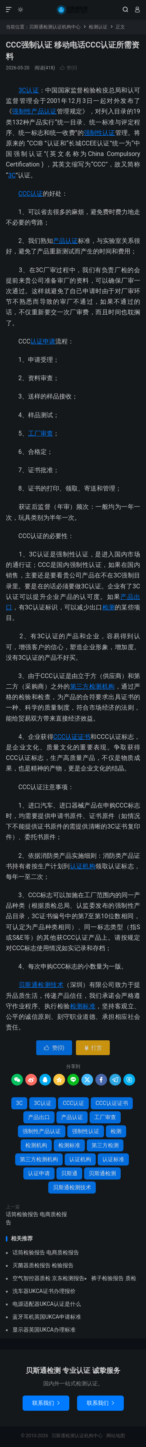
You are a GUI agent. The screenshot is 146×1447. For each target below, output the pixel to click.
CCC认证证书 (72, 736)
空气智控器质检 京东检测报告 (48, 1278)
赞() (68, 68)
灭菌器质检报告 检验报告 (43, 1265)
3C (12, 175)
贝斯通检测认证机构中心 (73, 9)
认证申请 (42, 341)
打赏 (93, 1048)
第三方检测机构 (92, 686)
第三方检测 (105, 1145)
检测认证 (98, 27)
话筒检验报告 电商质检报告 (36, 1218)
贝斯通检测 (102, 1173)
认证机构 (83, 866)
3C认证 (29, 90)
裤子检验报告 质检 (113, 1278)
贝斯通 (69, 1173)
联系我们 (46, 1403)
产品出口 (39, 1117)
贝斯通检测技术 (41, 984)
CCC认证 (30, 193)
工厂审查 (40, 433)
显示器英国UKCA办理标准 (44, 1330)
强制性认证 (99, 132)
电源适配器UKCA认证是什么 (46, 1304)
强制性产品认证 (34, 111)
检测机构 (36, 1145)
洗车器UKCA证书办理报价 (44, 1291)
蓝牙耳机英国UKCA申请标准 (46, 1317)
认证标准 (113, 1159)
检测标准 (83, 1006)
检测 (108, 607)
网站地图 (115, 1435)
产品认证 (65, 240)
